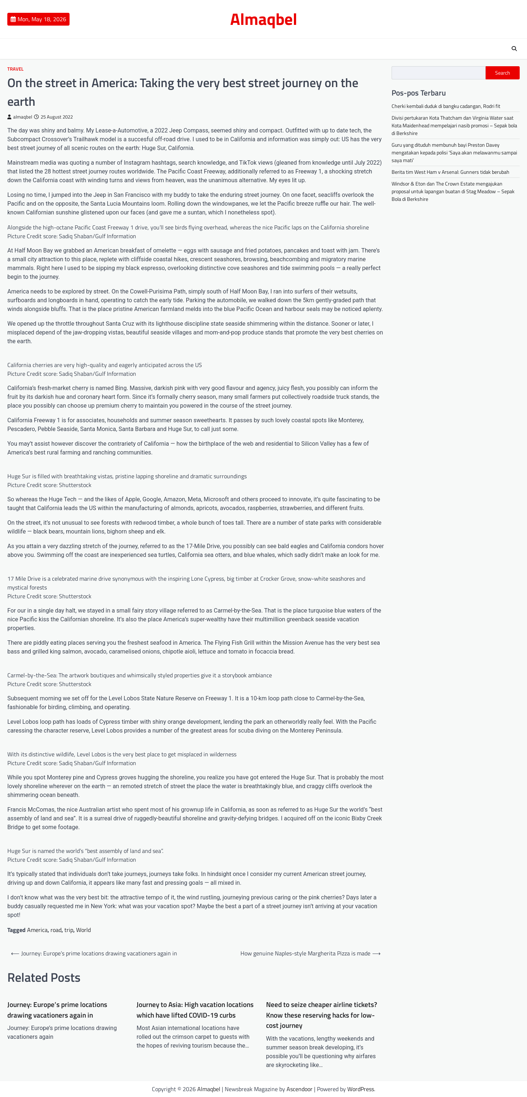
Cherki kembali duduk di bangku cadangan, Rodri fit (446, 106)
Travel (15, 69)
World (83, 929)
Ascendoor (300, 1089)
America (37, 929)
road (56, 929)
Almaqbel (263, 18)
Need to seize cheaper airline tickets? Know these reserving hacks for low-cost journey (321, 1014)
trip (68, 929)
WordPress (360, 1089)
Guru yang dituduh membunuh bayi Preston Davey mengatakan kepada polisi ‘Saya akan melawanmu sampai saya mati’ (454, 152)
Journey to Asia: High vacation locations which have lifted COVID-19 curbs (195, 1009)
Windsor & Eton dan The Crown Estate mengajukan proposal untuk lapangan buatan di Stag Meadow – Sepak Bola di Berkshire (453, 191)
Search (502, 73)
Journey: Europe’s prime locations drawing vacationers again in (57, 1009)
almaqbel (19, 116)
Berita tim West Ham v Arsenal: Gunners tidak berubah (450, 172)
